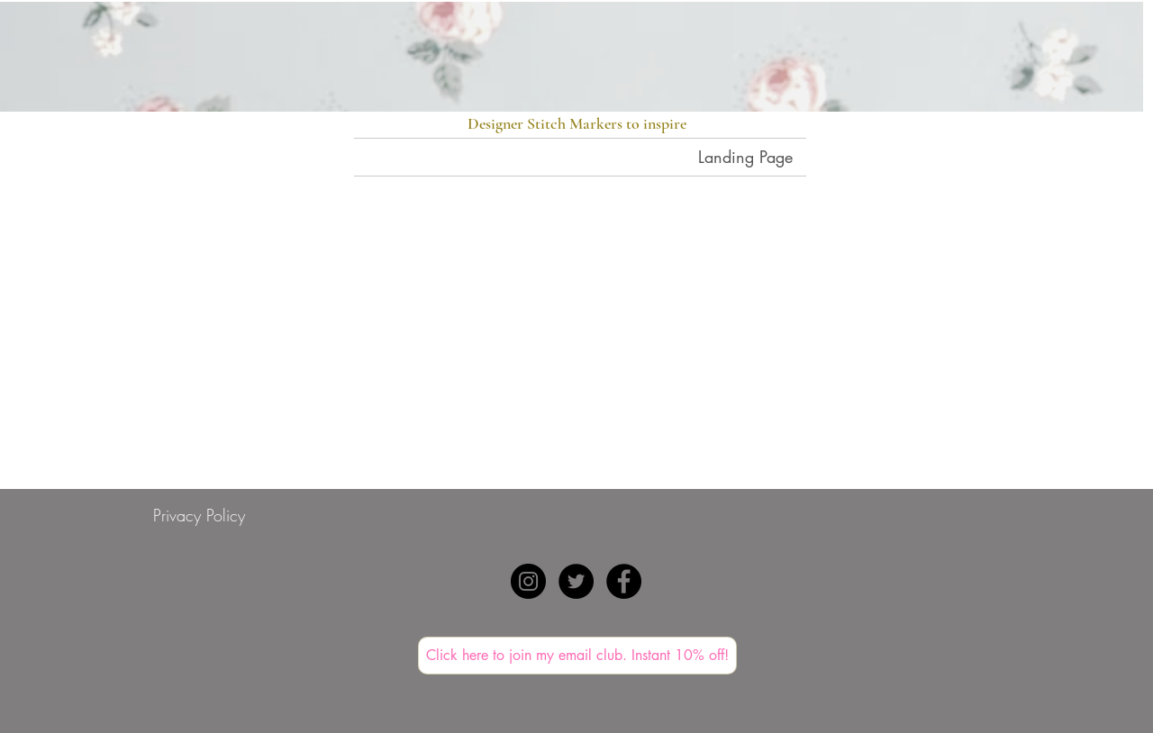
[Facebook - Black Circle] (623, 581)
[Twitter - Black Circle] (576, 581)
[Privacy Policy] (199, 516)
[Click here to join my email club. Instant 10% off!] (577, 655)
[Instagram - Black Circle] (528, 581)
